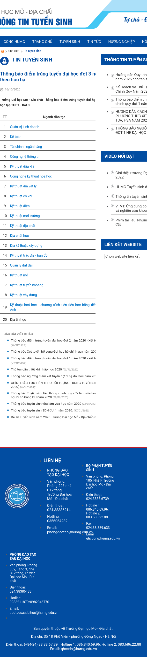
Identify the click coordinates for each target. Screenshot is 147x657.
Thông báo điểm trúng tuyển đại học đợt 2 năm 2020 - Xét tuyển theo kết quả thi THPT (72, 340)
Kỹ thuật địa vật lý (23, 186)
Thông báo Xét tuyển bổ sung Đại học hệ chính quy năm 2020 (55, 351)
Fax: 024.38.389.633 (98, 526)
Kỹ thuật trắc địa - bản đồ (29, 255)
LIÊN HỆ (52, 460)
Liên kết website (123, 244)
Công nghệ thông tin (25, 156)
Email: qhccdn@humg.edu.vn (103, 536)
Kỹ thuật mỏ (19, 275)
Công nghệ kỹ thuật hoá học (31, 176)
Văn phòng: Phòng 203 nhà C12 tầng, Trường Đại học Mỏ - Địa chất (59, 490)
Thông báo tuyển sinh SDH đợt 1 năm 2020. (42, 410)
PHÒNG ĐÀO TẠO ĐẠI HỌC (58, 472)
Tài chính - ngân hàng (26, 147)
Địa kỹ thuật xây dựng (26, 245)
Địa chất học (19, 236)
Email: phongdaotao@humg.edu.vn (70, 530)
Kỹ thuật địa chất (22, 226)
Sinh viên (13, 51)
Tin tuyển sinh (32, 51)
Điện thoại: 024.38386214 (59, 507)
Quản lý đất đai (21, 265)
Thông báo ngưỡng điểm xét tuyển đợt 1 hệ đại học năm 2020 (55, 376)
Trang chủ (42, 42)
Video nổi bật (119, 156)
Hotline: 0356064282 (57, 518)
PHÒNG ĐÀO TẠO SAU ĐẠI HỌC (23, 557)
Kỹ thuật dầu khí (22, 166)
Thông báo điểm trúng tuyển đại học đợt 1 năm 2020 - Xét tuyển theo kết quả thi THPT (72, 358)
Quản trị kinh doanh (24, 127)
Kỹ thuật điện (20, 206)
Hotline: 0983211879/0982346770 (29, 600)
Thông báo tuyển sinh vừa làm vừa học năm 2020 (46, 403)
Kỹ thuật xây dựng (23, 295)
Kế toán (16, 137)
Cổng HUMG (14, 42)
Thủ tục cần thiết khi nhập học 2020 (37, 369)
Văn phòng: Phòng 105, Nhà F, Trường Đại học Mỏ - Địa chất (100, 482)
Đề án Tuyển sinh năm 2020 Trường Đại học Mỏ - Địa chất (52, 417)
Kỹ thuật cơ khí (21, 196)
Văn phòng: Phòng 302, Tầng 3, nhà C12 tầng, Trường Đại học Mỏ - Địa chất (23, 573)
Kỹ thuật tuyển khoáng (27, 285)
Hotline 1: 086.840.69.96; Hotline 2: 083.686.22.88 (97, 511)
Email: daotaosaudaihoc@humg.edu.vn (34, 611)
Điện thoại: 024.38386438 (20, 589)
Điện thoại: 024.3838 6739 (97, 497)
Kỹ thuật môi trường (25, 216)
